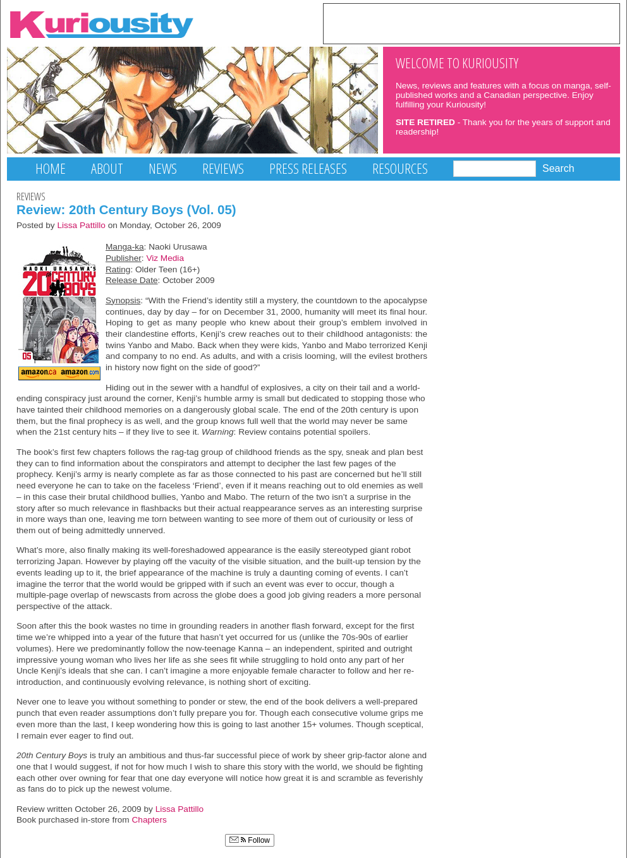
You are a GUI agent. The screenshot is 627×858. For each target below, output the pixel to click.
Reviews (223, 168)
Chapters (149, 820)
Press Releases (308, 168)
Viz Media (165, 258)
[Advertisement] (471, 23)
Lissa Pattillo (81, 225)
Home (50, 168)
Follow (249, 840)
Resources (400, 168)
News (163, 168)
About (107, 168)
